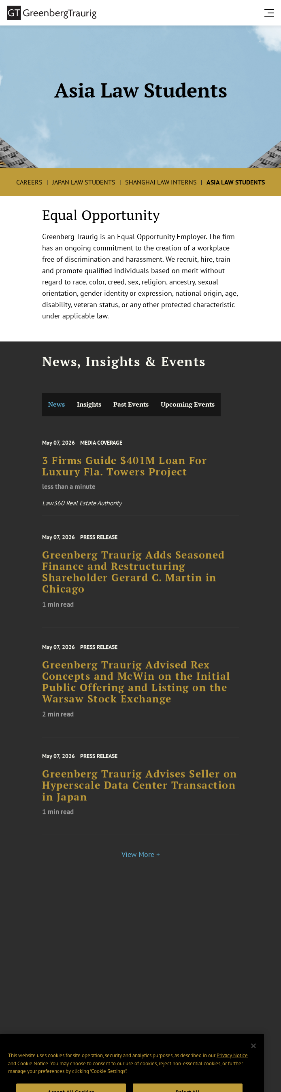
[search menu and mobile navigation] (271, 12)
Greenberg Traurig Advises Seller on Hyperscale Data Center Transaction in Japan (139, 791)
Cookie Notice (32, 1071)
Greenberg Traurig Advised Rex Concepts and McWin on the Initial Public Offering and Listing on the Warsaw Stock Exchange (136, 688)
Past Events (131, 404)
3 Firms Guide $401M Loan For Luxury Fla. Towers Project (124, 470)
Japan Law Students (83, 182)
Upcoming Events (188, 404)
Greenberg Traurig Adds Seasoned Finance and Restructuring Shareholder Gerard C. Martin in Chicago (133, 578)
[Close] (253, 1053)
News (56, 404)
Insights (89, 404)
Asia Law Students (235, 182)
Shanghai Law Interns (161, 182)
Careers (29, 182)
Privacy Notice (232, 1063)
